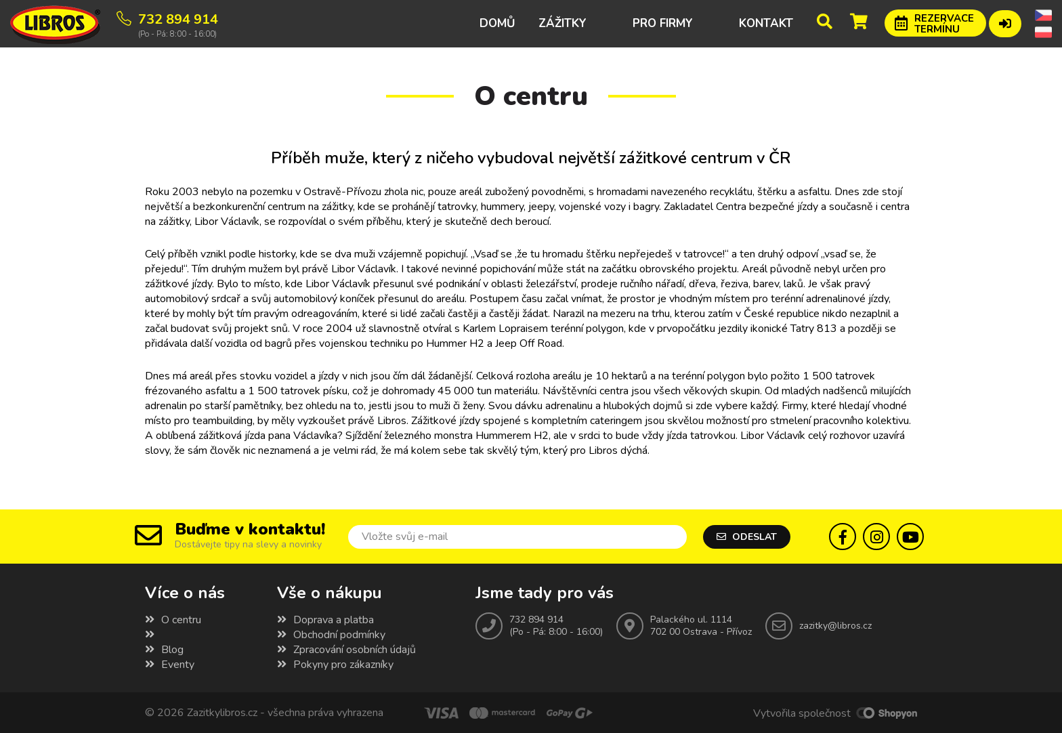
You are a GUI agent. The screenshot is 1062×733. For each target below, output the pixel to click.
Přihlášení (1005, 21)
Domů (497, 23)
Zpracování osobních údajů (346, 649)
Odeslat (747, 536)
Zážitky (562, 23)
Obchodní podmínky (331, 634)
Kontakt (766, 23)
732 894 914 (536, 619)
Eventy (169, 664)
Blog (164, 649)
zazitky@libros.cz (835, 625)
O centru (173, 619)
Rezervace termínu (944, 24)
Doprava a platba (325, 619)
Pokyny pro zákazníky (335, 664)
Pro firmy (663, 23)
